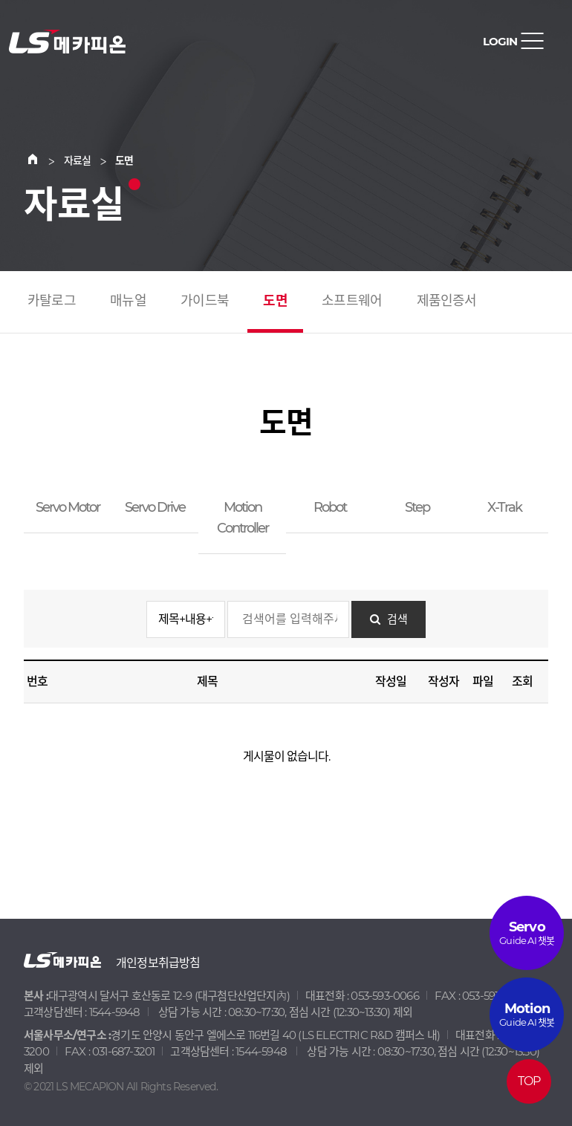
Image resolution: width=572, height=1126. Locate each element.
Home (41, 160)
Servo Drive (155, 507)
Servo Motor (68, 507)
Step (417, 507)
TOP (529, 1081)
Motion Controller (242, 517)
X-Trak (504, 507)
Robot (329, 507)
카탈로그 (51, 301)
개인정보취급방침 (158, 963)
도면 (275, 301)
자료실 (77, 160)
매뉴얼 (128, 301)
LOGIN (500, 41)
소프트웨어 (352, 301)
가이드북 (205, 301)
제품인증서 (447, 301)
